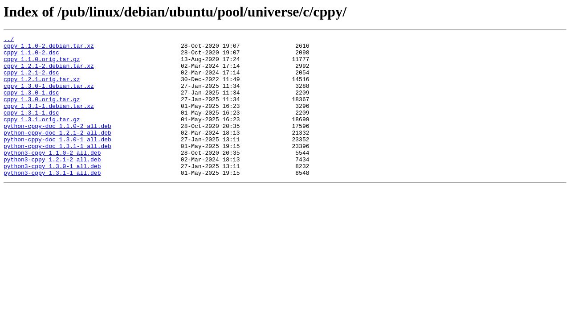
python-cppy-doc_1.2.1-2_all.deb (57, 152)
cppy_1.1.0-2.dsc (31, 56)
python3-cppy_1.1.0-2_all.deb (52, 177)
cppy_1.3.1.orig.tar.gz (42, 136)
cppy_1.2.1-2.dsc (31, 80)
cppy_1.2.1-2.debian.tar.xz (49, 72)
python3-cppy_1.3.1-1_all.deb (52, 201)
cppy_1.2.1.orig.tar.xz (42, 88)
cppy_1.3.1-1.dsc (31, 128)
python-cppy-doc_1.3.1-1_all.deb (57, 169)
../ (9, 40)
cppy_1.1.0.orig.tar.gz (42, 64)
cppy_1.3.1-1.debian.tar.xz (49, 120)
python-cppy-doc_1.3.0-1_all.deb (57, 160)
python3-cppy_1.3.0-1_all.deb (52, 193)
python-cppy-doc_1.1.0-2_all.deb (57, 144)
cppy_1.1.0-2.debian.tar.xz (49, 48)
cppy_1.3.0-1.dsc (31, 104)
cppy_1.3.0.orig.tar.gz (42, 112)
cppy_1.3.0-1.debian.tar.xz (49, 96)
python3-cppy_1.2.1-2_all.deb (52, 185)
